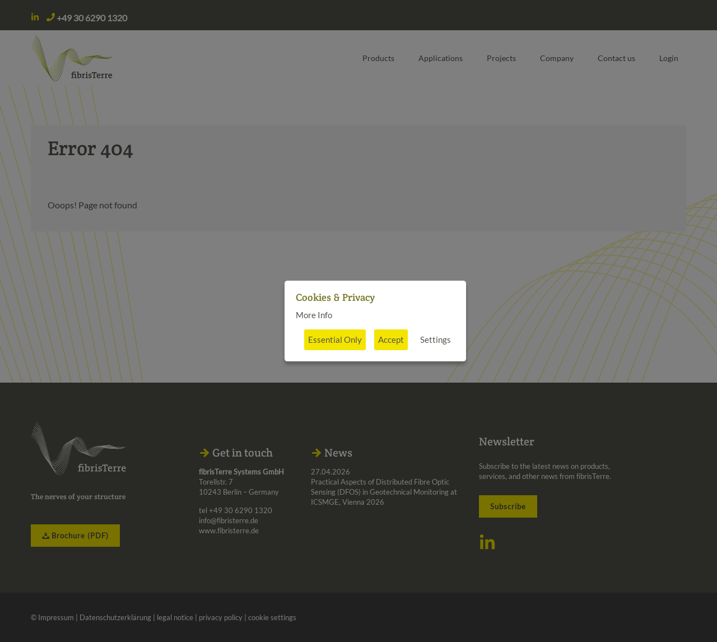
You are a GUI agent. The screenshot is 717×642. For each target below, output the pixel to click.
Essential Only (335, 339)
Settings (435, 339)
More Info (314, 315)
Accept (391, 339)
